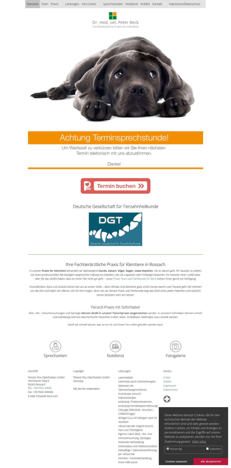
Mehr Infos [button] (199, 442)
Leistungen (72, 4)
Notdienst (131, 4)
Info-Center (89, 4)
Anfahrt (145, 4)
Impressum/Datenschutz (184, 4)
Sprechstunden (113, 4)
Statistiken (213, 449)
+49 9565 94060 (42, 388)
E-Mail (166, 377)
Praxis (54, 4)
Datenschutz (170, 389)
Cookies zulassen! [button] (176, 461)
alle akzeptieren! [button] (211, 461)
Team (44, 4)
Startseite (33, 4)
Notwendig (174, 449)
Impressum (169, 385)
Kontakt (157, 4)
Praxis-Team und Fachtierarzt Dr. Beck (134, 278)
